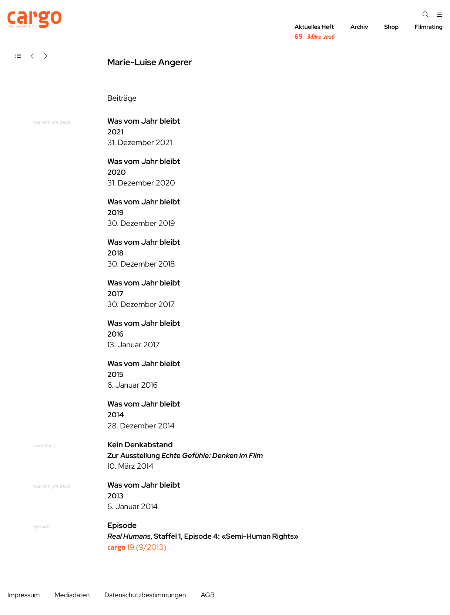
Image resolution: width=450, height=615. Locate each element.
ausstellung (44, 445)
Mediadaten (72, 595)
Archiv (359, 27)
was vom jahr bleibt (52, 122)
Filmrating (429, 27)
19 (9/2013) (137, 547)
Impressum (23, 595)
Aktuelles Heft (314, 32)
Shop (391, 27)
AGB (208, 595)
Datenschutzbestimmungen (145, 595)
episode (41, 526)
